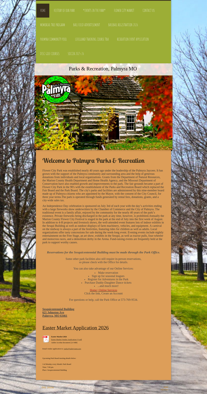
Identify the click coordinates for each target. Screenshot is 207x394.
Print (42, 387)
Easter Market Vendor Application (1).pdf (66, 340)
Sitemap (50, 387)
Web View (164, 389)
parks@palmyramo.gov (72, 349)
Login (166, 387)
